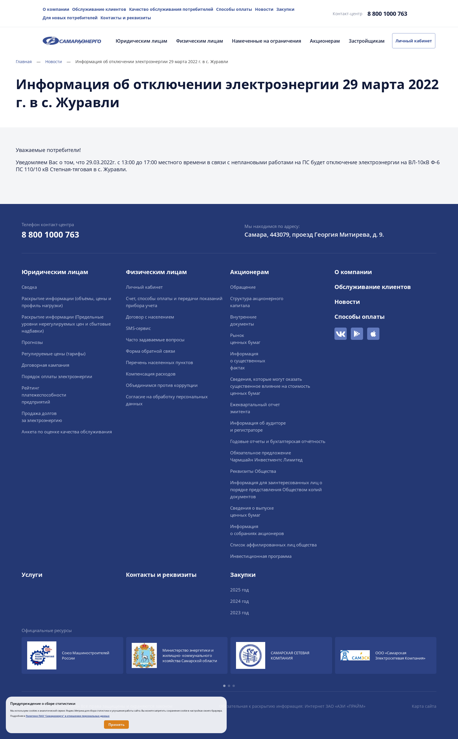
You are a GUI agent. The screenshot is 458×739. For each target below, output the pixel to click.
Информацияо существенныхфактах (247, 361)
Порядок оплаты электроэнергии (57, 376)
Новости (264, 9)
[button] (224, 686)
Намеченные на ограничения (266, 41)
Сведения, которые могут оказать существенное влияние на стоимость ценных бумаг (270, 386)
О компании (56, 9)
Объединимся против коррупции (162, 385)
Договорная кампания (45, 365)
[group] (72, 655)
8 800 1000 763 (387, 14)
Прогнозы (32, 342)
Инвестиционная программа (261, 556)
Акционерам (325, 41)
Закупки (285, 9)
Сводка (29, 287)
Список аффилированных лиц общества (273, 545)
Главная (28, 61)
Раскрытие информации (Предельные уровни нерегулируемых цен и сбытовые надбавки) (66, 324)
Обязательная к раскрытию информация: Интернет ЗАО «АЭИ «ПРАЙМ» (292, 706)
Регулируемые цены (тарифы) (53, 353)
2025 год (239, 590)
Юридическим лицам (141, 41)
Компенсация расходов (151, 374)
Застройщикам (367, 41)
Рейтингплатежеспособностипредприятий (44, 395)
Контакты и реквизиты (125, 17)
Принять (116, 724)
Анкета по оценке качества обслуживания (67, 432)
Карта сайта (424, 706)
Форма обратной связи (150, 351)
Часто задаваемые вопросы (155, 339)
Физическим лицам (199, 41)
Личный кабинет (413, 41)
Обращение (243, 287)
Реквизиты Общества (253, 471)
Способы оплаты (234, 9)
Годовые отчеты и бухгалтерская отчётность (277, 441)
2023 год (239, 612)
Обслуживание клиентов (99, 9)
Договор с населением (150, 317)
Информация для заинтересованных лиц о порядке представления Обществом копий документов (276, 489)
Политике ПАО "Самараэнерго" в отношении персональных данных (68, 715)
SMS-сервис (138, 328)
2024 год (239, 601)
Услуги (32, 575)
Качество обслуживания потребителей (171, 9)
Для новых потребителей (70, 17)
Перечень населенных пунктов (159, 362)
